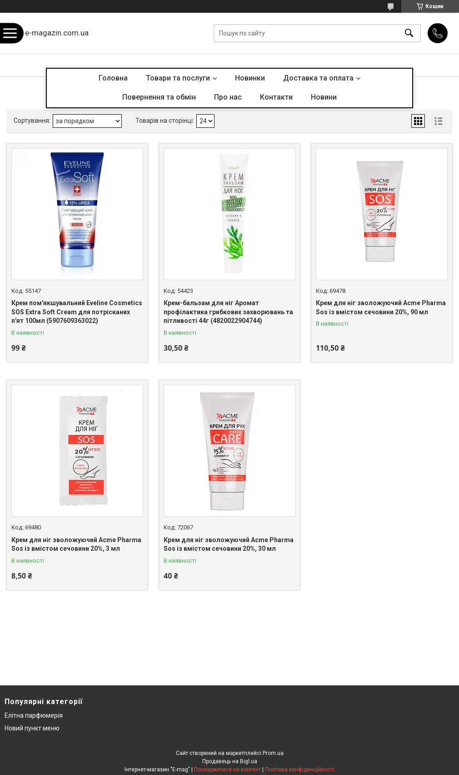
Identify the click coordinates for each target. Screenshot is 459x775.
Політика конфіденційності (299, 769)
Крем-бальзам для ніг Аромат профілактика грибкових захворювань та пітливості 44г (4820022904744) (228, 311)
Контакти (276, 97)
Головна (113, 78)
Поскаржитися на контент (227, 769)
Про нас (228, 97)
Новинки (250, 78)
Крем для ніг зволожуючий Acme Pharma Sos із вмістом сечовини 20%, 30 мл (229, 544)
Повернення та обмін (159, 97)
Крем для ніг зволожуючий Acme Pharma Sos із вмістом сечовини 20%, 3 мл (76, 544)
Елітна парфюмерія (34, 715)
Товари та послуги (178, 78)
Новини (324, 97)
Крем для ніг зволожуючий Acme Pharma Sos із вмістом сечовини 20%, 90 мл (381, 307)
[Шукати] (409, 33)
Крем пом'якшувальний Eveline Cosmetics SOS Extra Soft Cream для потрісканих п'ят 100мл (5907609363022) (76, 311)
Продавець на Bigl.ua (229, 761)
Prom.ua (273, 753)
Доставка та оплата (318, 78)
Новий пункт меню (32, 728)
